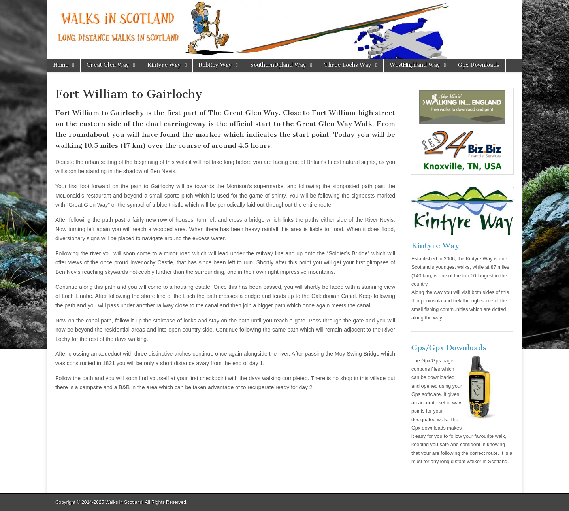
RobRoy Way (215, 65)
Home (60, 65)
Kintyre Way (164, 65)
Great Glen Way (108, 65)
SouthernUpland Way (278, 65)
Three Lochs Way (347, 65)
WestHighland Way (415, 65)
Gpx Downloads (478, 65)
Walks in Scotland (123, 502)
